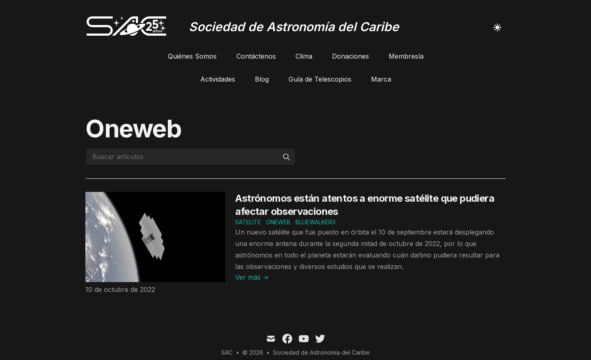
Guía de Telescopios (320, 79)
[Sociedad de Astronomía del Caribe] (242, 27)
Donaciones (350, 56)
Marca (381, 79)
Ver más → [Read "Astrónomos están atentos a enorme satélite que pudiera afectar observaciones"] (252, 277)
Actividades (217, 79)
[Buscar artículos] (190, 156)
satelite (248, 222)
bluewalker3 (315, 222)
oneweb (278, 222)
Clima (304, 56)
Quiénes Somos (192, 56)
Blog (262, 79)
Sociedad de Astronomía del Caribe (321, 352)
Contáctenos (256, 56)
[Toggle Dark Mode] (497, 27)
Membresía (406, 56)
